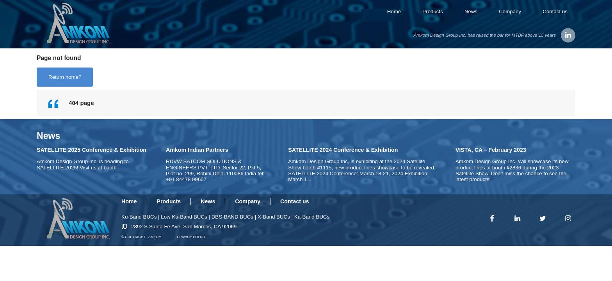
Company (510, 11)
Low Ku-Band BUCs (184, 217)
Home (394, 11)
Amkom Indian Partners (197, 150)
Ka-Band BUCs (311, 217)
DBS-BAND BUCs (232, 217)
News (470, 11)
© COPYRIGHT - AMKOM (141, 237)
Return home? (64, 77)
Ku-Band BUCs (139, 217)
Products (432, 11)
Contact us (555, 11)
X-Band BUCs (274, 217)
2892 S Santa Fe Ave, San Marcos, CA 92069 (184, 226)
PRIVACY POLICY (191, 237)
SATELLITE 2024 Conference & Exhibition (343, 150)
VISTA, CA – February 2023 (490, 150)
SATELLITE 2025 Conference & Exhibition (91, 150)
